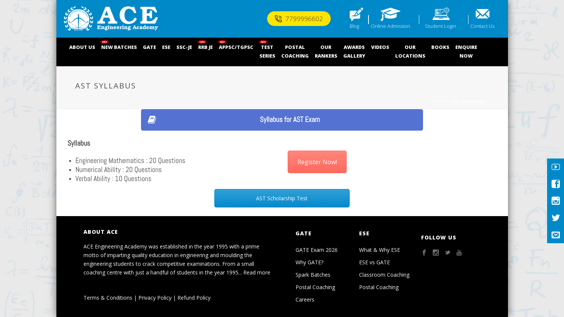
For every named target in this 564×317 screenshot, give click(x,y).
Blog (354, 26)
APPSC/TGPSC (236, 47)
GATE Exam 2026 (317, 249)
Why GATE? (309, 262)
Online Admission (390, 26)
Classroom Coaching (384, 274)
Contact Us (482, 26)
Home (440, 101)
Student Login (440, 26)
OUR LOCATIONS (410, 51)
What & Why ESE (379, 249)
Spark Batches (313, 274)
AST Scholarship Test (282, 198)
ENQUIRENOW (466, 51)
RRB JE (205, 47)
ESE (166, 47)
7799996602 (298, 18)
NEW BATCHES (119, 47)
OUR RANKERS (326, 51)
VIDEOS (380, 47)
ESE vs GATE (374, 262)
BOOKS (440, 47)
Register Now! (317, 162)
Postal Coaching (315, 287)
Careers (305, 299)
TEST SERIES (267, 51)
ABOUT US (82, 47)
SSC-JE (184, 47)
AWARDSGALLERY (354, 51)
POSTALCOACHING (295, 51)
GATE (149, 47)
